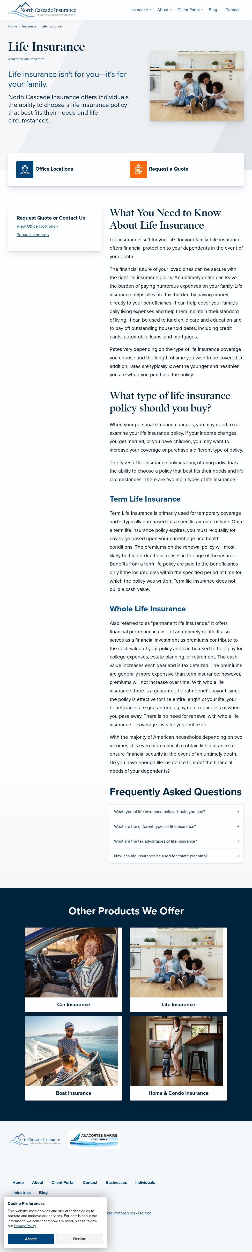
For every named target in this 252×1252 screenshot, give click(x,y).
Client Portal (63, 1182)
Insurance (29, 26)
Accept (31, 1239)
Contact (90, 1182)
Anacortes (15, 59)
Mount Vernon (34, 59)
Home (12, 26)
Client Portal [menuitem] (188, 9)
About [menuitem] (162, 9)
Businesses (116, 1182)
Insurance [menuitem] (139, 9)
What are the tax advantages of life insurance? (155, 841)
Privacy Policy (25, 1226)
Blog (43, 1192)
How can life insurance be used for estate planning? (160, 856)
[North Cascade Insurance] (42, 9)
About (37, 1182)
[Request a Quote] (183, 169)
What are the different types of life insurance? (155, 826)
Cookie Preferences (117, 1213)
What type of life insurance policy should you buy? (159, 811)
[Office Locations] (69, 169)
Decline (79, 1239)
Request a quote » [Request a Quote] (33, 234)
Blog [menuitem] (213, 9)
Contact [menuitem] (232, 9)
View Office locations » (37, 226)
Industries (21, 1192)
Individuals (145, 1182)
